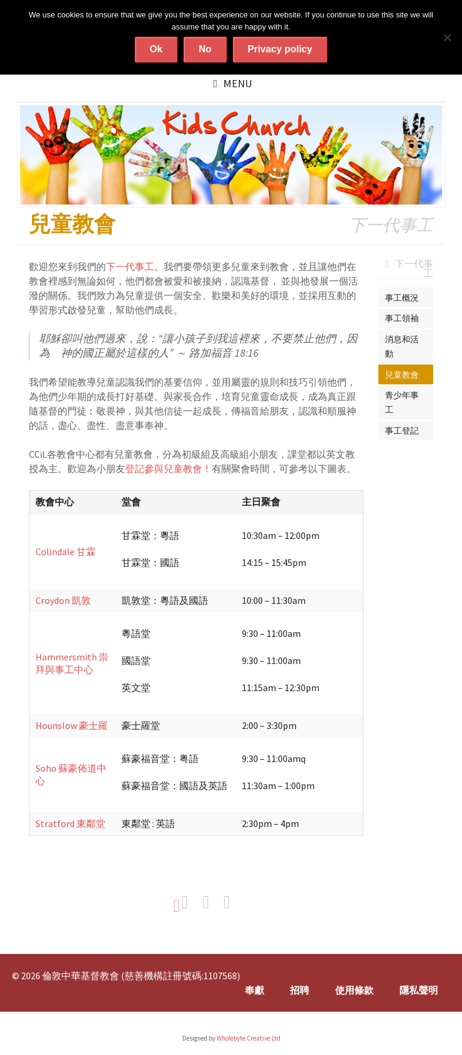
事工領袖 (402, 318)
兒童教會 (402, 374)
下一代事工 (130, 266)
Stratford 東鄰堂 (70, 823)
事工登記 (402, 430)
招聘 (299, 990)
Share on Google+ (233, 902)
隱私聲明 (418, 990)
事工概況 (402, 297)
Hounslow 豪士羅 (71, 725)
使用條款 (354, 990)
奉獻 (254, 990)
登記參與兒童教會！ (168, 469)
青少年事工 (402, 402)
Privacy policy (280, 49)
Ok (156, 49)
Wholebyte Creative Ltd (248, 1038)
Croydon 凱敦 (63, 600)
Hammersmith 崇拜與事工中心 (71, 663)
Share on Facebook (191, 902)
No (205, 49)
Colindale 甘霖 (65, 552)
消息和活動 (402, 346)
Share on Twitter (212, 902)
